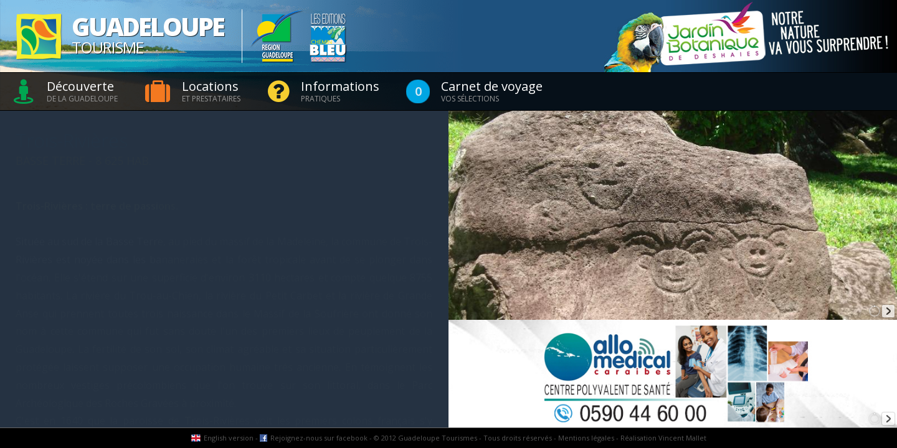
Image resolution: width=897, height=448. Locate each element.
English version (229, 437)
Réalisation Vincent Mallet (663, 437)
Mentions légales (586, 437)
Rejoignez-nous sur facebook (319, 437)
